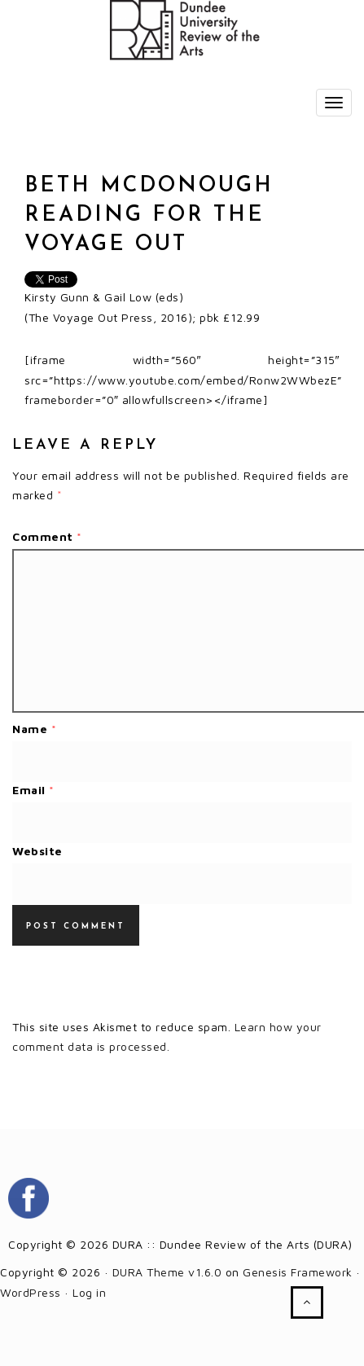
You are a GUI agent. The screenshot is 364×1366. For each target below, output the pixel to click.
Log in (89, 1292)
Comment (47, 536)
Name (34, 729)
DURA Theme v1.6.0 (167, 1272)
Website (37, 851)
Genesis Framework (298, 1272)
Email (33, 790)
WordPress (30, 1292)
